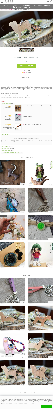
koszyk (48, 2)
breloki (29, 77)
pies (21, 80)
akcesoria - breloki (29, 157)
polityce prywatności (30, 403)
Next (51, 28)
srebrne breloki (26, 81)
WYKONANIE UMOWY (8, 148)
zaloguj (51, 2)
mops (25, 80)
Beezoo (28, 70)
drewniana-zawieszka (14, 80)
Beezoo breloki (26, 275)
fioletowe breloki (47, 80)
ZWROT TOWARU (7, 146)
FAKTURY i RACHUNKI (8, 150)
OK (46, 406)
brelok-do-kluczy (31, 80)
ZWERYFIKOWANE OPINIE (8, 103)
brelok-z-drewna (5, 80)
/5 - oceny (26, 72)
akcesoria (23, 77)
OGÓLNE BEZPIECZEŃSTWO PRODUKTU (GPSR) (12, 152)
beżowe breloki (39, 80)
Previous (2, 28)
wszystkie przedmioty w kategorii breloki (26, 392)
